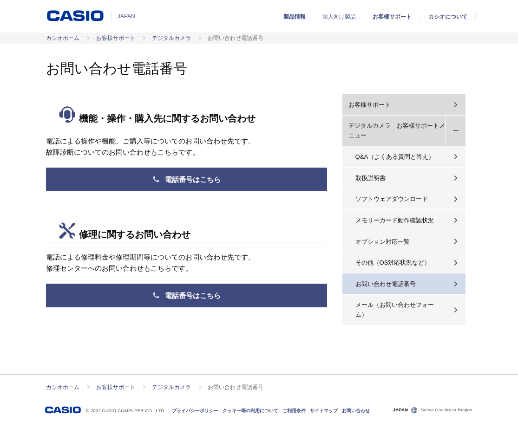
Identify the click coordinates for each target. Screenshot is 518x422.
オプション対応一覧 (382, 241)
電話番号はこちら (186, 179)
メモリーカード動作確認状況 (394, 220)
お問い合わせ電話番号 (385, 283)
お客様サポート (392, 16)
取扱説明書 (370, 178)
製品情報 (294, 16)
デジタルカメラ (171, 38)
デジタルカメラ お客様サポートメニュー (396, 130)
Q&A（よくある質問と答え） (395, 156)
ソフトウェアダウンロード (391, 198)
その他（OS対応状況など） (393, 262)
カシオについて (447, 16)
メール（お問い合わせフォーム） (394, 309)
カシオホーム (62, 38)
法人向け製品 (339, 16)
